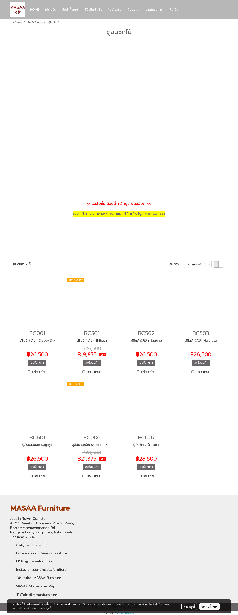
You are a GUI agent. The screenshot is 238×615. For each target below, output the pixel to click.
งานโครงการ (153, 9)
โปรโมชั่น (50, 9)
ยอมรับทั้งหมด (209, 606)
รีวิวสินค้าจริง (93, 9)
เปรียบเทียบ (39, 372)
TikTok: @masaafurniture (36, 594)
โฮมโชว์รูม (114, 9)
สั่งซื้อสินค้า (37, 363)
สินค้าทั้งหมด (70, 9)
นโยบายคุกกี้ (44, 608)
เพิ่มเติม (173, 9)
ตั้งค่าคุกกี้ (189, 606)
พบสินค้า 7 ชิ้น (22, 264)
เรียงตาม (176, 264)
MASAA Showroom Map (35, 586)
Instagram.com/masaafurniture (41, 569)
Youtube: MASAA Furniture (39, 577)
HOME (34, 9)
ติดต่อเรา (133, 9)
